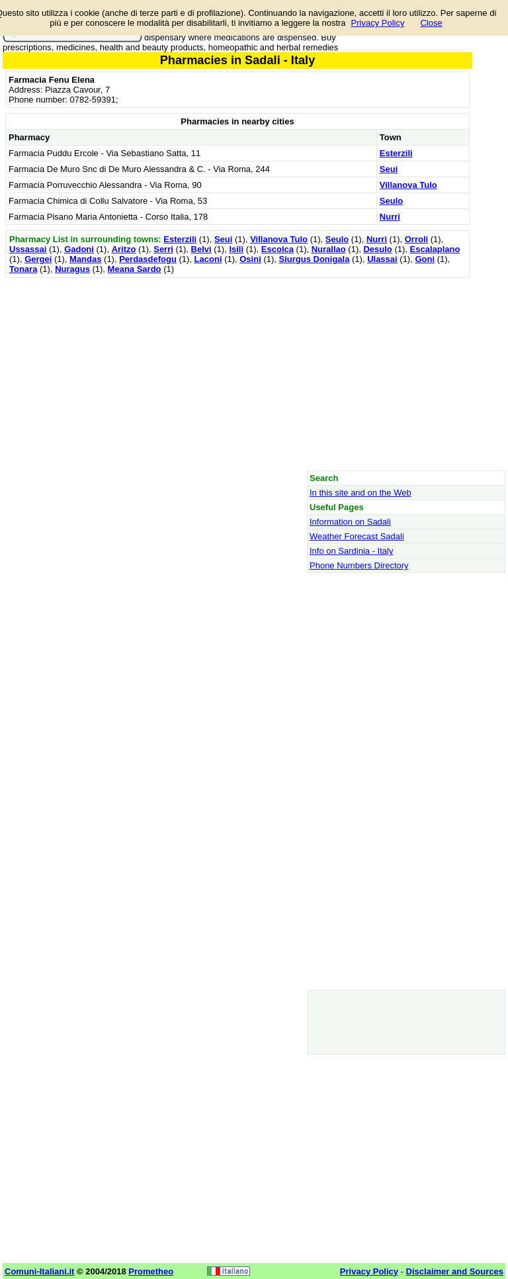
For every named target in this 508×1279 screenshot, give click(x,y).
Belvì (201, 249)
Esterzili (396, 153)
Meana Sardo (134, 269)
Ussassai (27, 249)
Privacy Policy (378, 23)
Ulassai (382, 259)
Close (431, 23)
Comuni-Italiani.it (39, 1271)
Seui (389, 169)
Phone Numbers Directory (359, 565)
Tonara (23, 269)
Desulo (377, 249)
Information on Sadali (350, 522)
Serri (163, 249)
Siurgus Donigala (314, 259)
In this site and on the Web (360, 493)
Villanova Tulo (408, 185)
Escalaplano (435, 249)
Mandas (85, 259)
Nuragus (72, 269)
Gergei (38, 259)
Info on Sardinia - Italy (351, 551)
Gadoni (79, 249)
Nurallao (329, 249)
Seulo (391, 201)
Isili (236, 249)
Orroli (416, 239)
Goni (425, 259)
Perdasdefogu (148, 259)
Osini (250, 259)
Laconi (208, 259)
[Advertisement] (237, 373)
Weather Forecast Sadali (357, 536)
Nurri (390, 217)
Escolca (277, 249)
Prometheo (150, 1271)
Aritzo (124, 249)
